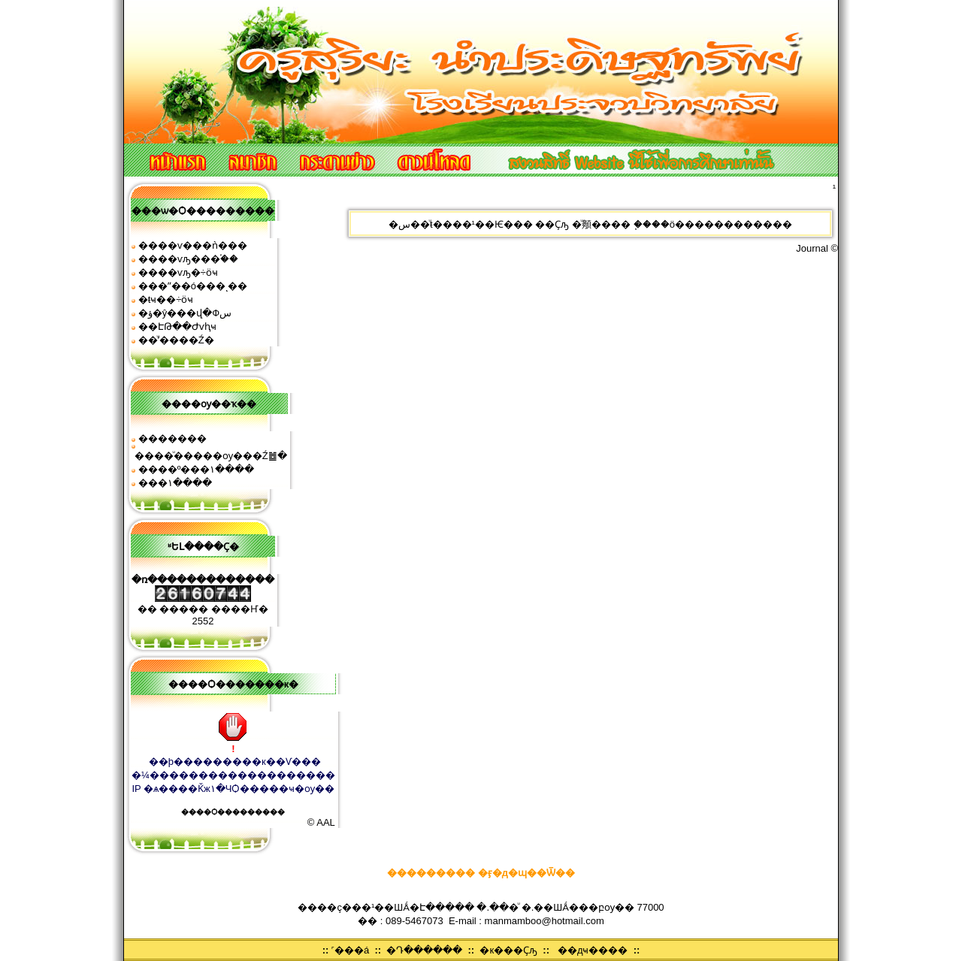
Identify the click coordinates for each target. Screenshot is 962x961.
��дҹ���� (593, 950)
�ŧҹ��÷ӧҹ (166, 299)
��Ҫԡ (552, 224)
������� (172, 438)
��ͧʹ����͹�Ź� (176, 340)
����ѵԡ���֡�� (188, 258)
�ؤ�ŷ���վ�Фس (184, 313)
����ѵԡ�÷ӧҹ (178, 272)
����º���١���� (196, 469)
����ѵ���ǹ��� (192, 245)
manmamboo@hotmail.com (544, 920)
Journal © (817, 248)
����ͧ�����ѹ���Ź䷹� (211, 455)
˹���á (350, 950)
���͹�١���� (175, 482)
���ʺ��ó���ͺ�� (192, 286)
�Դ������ (424, 950)
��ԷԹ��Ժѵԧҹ (177, 326)
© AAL (321, 822)
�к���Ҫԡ (508, 950)
